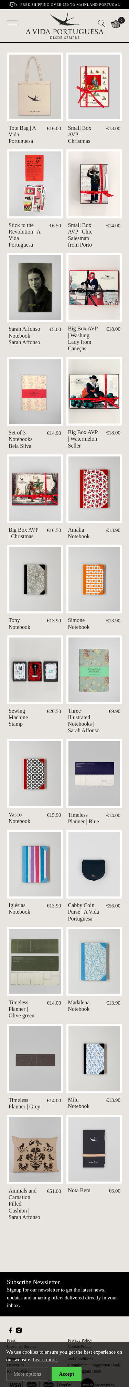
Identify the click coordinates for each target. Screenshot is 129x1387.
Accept (66, 1374)
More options (27, 1374)
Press (11, 1340)
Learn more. (45, 1359)
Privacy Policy (80, 1340)
